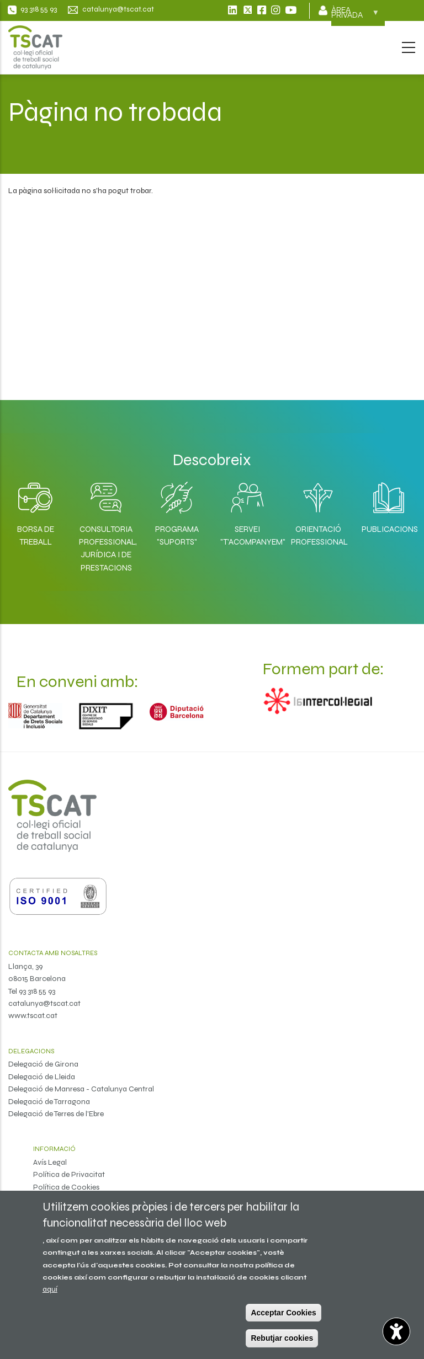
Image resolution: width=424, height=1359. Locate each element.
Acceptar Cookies (283, 1312)
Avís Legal (50, 1162)
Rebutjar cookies (282, 1338)
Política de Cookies (66, 1187)
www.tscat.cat (32, 1015)
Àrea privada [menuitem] (355, 16)
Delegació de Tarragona (49, 1101)
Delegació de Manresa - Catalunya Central (81, 1089)
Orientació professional (318, 535)
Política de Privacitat (69, 1174)
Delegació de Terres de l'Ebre (56, 1113)
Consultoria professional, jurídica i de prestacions (106, 548)
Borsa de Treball (35, 535)
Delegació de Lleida (41, 1076)
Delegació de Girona (43, 1064)
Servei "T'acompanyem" (247, 535)
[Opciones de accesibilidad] (396, 1331)
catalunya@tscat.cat (44, 1003)
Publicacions (389, 529)
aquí (50, 1289)
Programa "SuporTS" (177, 535)
